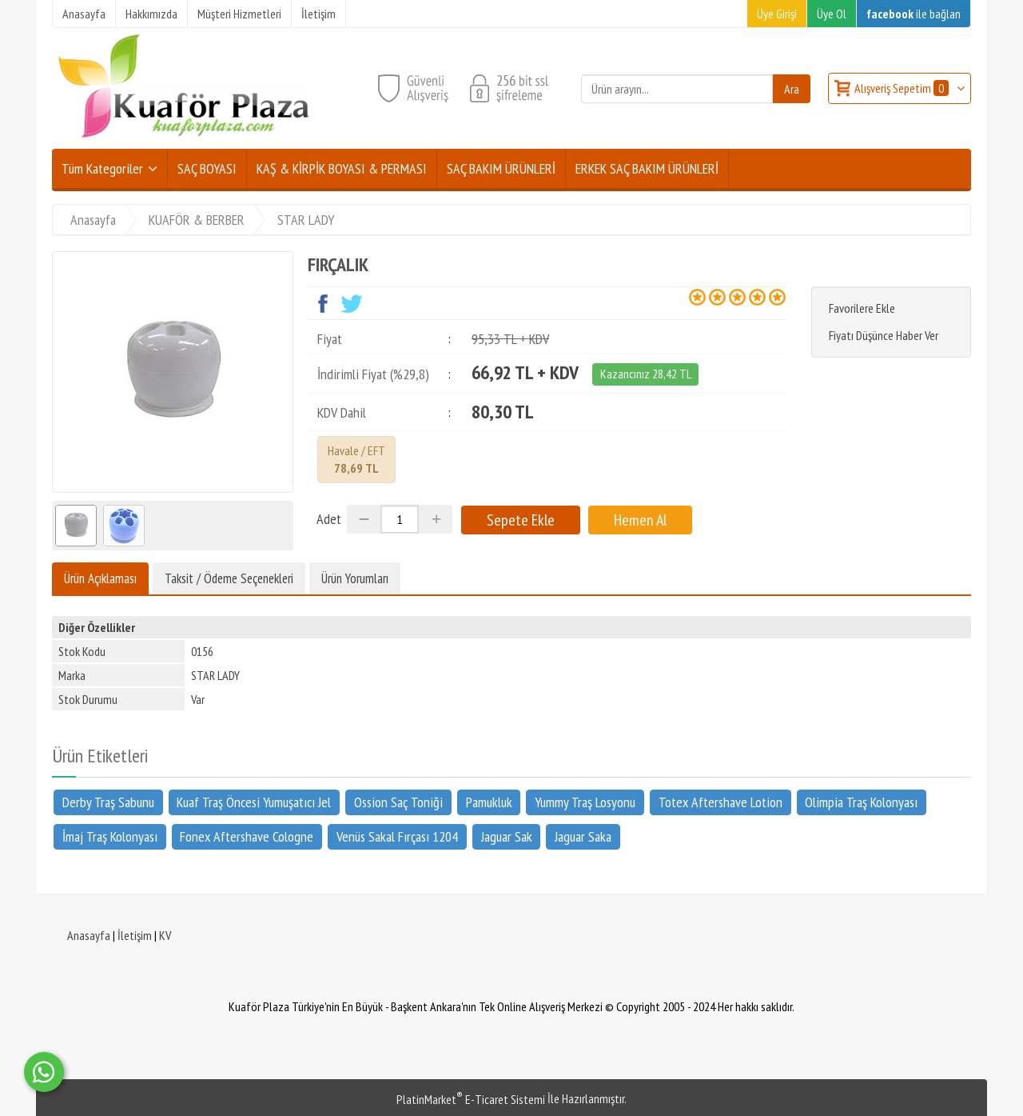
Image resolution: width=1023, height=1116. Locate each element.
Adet (328, 519)
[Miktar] (399, 519)
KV (165, 935)
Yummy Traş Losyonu (585, 802)
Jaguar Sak (506, 835)
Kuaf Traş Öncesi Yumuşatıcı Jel (254, 802)
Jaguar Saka (583, 835)
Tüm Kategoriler (102, 168)
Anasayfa (88, 935)
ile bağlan (913, 14)
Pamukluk (489, 802)
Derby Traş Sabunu (108, 802)
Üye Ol (831, 14)
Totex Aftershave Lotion (720, 802)
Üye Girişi (777, 14)
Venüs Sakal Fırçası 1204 (397, 835)
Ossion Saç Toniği (398, 802)
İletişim (134, 935)
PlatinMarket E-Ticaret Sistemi (470, 1099)
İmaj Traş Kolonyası (109, 835)
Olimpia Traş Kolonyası (861, 802)
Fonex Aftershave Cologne (246, 835)
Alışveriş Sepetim (902, 88)
